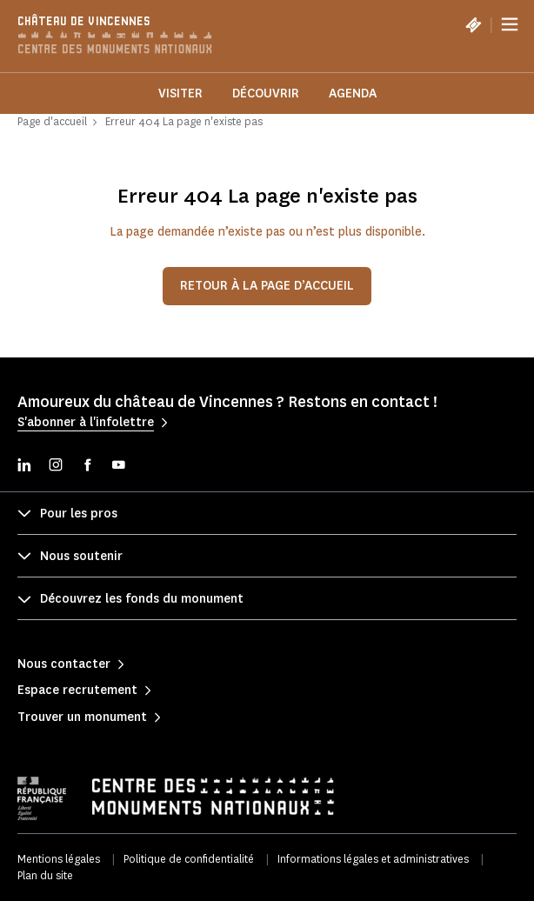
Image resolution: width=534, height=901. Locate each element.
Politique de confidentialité (188, 858)
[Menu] (509, 24)
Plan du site (45, 875)
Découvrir (265, 93)
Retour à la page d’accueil (267, 285)
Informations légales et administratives (373, 858)
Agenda (353, 93)
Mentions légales (58, 858)
